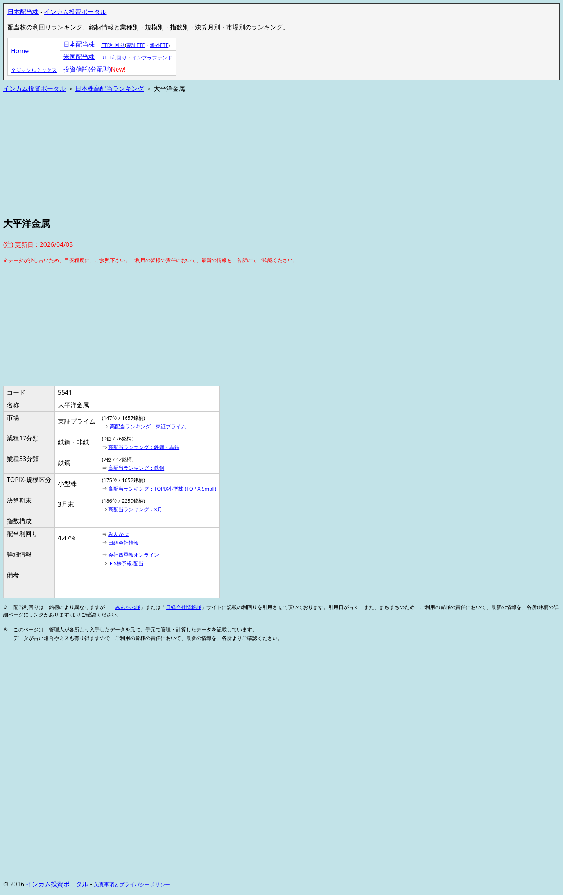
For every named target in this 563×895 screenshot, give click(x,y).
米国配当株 (79, 56)
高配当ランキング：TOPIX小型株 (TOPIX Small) (162, 488)
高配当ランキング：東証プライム (148, 426)
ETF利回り (113, 45)
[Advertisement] (237, 154)
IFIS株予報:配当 (125, 563)
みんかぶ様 (127, 607)
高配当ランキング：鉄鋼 (136, 467)
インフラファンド (152, 57)
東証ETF (135, 45)
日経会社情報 (123, 542)
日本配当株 (23, 11)
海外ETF (159, 45)
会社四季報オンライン (133, 554)
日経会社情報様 (183, 607)
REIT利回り (114, 57)
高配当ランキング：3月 (135, 509)
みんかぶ (118, 533)
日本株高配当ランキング (109, 88)
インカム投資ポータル (75, 11)
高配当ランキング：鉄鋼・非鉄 (143, 447)
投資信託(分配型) (87, 69)
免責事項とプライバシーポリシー (132, 884)
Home (20, 51)
